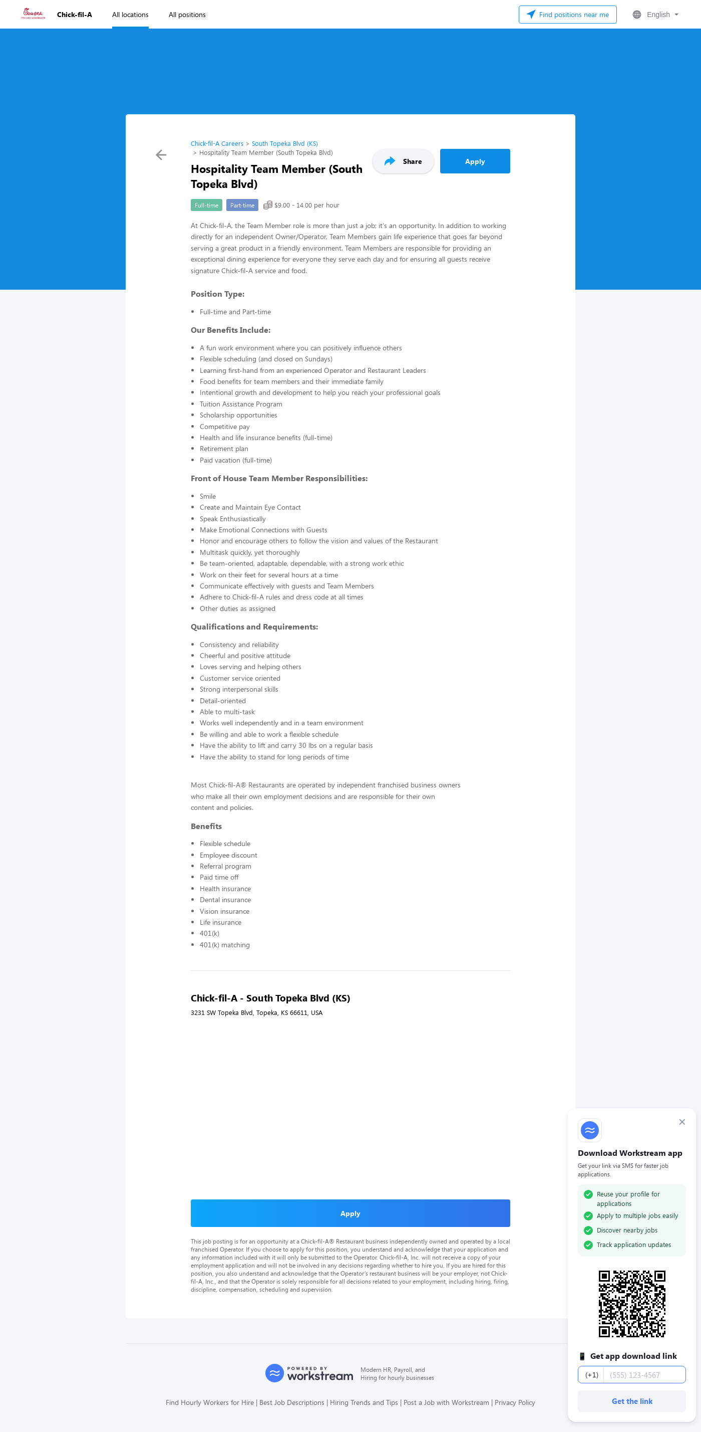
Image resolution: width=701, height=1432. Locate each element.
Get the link (632, 1401)
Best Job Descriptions (291, 1402)
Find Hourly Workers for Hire (210, 1402)
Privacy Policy (515, 1402)
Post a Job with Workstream (446, 1402)
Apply (475, 161)
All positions (187, 14)
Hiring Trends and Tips (364, 1402)
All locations (130, 14)
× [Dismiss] (682, 1121)
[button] (654, 15)
